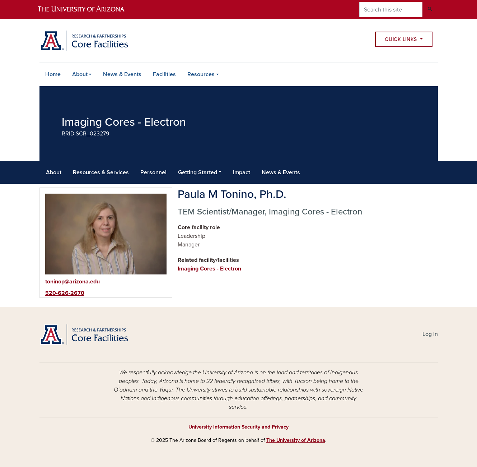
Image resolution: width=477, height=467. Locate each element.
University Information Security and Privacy (238, 427)
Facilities (164, 74)
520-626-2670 (64, 293)
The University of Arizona (295, 440)
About (80, 74)
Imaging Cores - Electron (209, 268)
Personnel (153, 172)
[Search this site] (390, 9)
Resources (201, 74)
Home (53, 74)
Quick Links (402, 39)
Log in (430, 334)
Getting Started (197, 172)
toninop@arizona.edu (72, 281)
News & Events (122, 74)
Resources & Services (101, 172)
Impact (241, 172)
